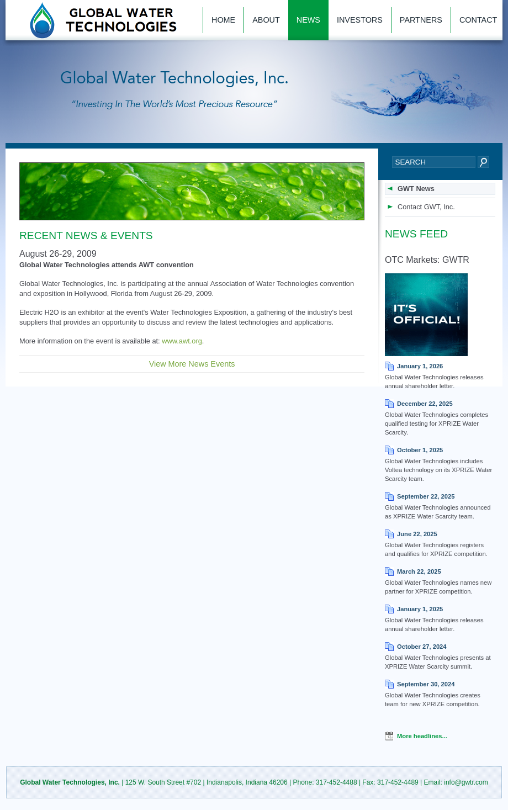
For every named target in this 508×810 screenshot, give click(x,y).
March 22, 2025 (419, 571)
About (266, 19)
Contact (478, 19)
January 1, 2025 (420, 609)
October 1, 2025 (420, 450)
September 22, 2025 (425, 496)
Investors (360, 19)
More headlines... (422, 736)
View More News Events (192, 363)
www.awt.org (182, 341)
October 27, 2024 (422, 646)
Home (223, 19)
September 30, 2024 (425, 684)
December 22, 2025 (425, 403)
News (308, 19)
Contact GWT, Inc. (426, 207)
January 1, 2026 (420, 366)
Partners (421, 19)
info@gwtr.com (466, 782)
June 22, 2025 (417, 534)
